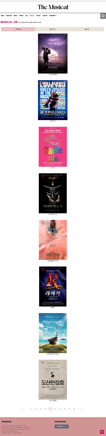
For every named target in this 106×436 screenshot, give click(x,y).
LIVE (26, 15)
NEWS (2, 15)
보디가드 (53, 121)
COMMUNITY (53, 15)
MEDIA (15, 15)
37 (59, 409)
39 (69, 409)
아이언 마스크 (52, 214)
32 (35, 409)
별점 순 (87, 29)
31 (31, 409)
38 (64, 409)
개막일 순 (18, 29)
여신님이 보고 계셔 (53, 354)
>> (83, 409)
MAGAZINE (9, 15)
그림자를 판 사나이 (53, 261)
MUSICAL (32, 15)
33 (40, 409)
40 (74, 409)
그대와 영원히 (52, 74)
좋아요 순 (53, 29)
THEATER (45, 15)
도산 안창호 (52, 400)
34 (45, 409)
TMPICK (21, 15)
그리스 (53, 167)
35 (50, 409)
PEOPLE (38, 15)
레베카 (53, 307)
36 (55, 409)
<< (22, 409)
